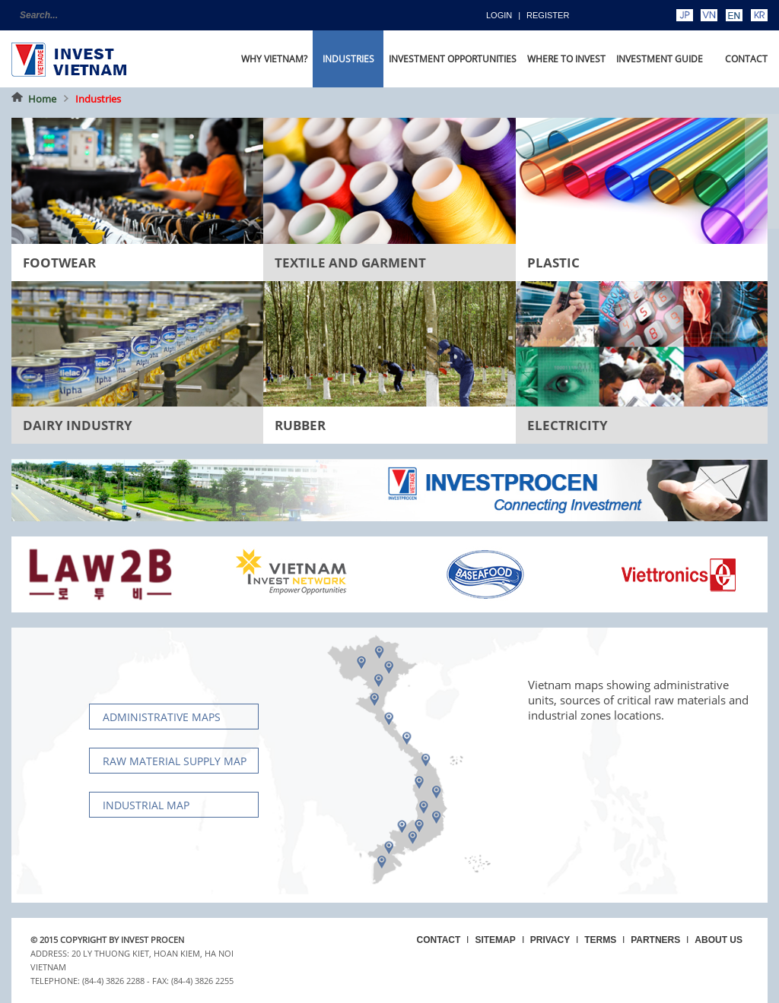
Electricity (567, 425)
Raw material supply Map (174, 761)
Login (499, 15)
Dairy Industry (77, 425)
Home (42, 99)
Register (547, 15)
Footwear (59, 262)
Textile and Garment (350, 262)
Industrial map (146, 805)
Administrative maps (162, 717)
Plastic (553, 262)
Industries (98, 99)
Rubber (300, 425)
